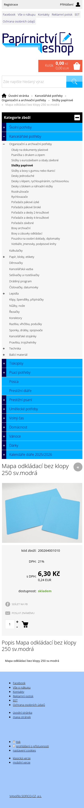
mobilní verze (21, 762)
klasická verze (21, 758)
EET (77, 14)
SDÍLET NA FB (20, 604)
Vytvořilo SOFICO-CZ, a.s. (25, 796)
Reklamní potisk (62, 14)
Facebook (9, 14)
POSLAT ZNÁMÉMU (23, 613)
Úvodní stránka (19, 96)
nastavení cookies (24, 750)
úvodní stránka (22, 713)
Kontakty (44, 14)
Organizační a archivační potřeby (24, 100)
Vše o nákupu (27, 14)
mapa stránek (22, 717)
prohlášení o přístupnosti (32, 746)
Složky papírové (62, 100)
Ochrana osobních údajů (19, 21)
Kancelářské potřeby (49, 96)
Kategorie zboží (42, 118)
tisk (18, 742)
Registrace (11, 4)
